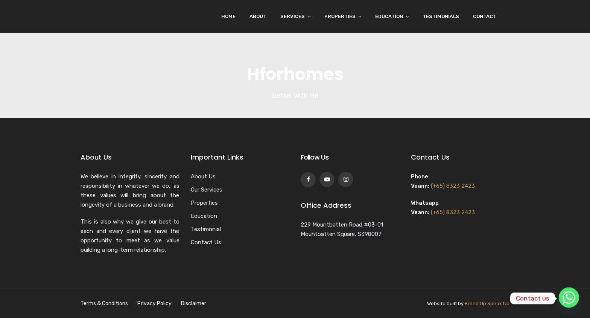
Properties (340, 16)
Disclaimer (193, 303)
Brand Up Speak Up (487, 303)
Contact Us (206, 242)
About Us (203, 176)
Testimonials (441, 16)
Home (228, 16)
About (257, 16)
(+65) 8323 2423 (453, 186)
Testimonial (206, 229)
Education (389, 16)
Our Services (206, 189)
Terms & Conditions (104, 303)
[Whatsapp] (569, 298)
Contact (484, 16)
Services (292, 16)
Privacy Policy (154, 303)
